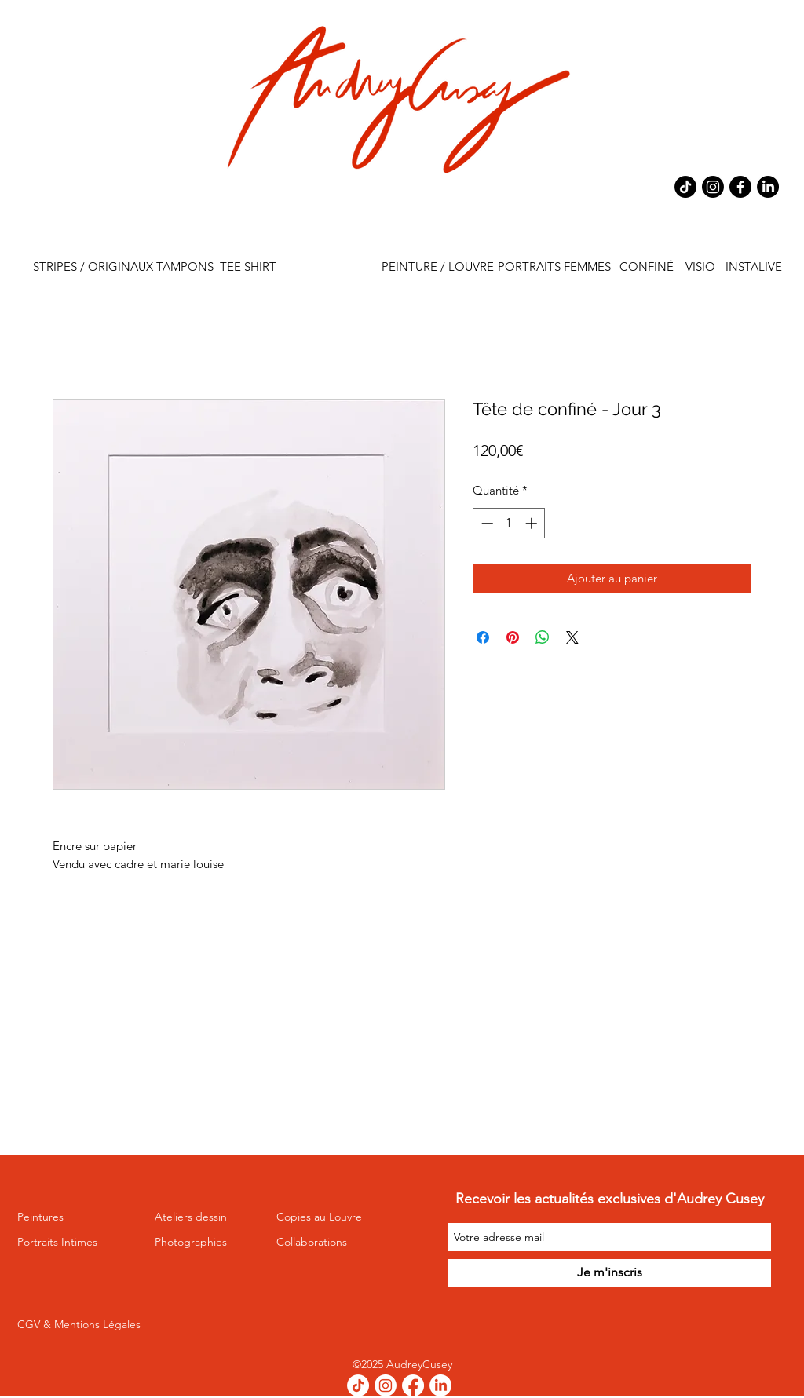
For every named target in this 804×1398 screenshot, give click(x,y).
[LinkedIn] (768, 187)
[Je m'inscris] (609, 1273)
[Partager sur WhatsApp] (542, 637)
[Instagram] (713, 187)
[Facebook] (740, 187)
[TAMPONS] (184, 267)
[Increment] (532, 523)
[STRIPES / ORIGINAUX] (93, 267)
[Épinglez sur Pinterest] (512, 637)
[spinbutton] (509, 523)
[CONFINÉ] (646, 267)
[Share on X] (572, 637)
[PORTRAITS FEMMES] (554, 267)
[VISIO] (700, 267)
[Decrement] (485, 523)
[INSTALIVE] (753, 267)
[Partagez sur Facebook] (482, 637)
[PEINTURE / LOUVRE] (438, 267)
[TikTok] (685, 187)
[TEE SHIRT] (247, 267)
